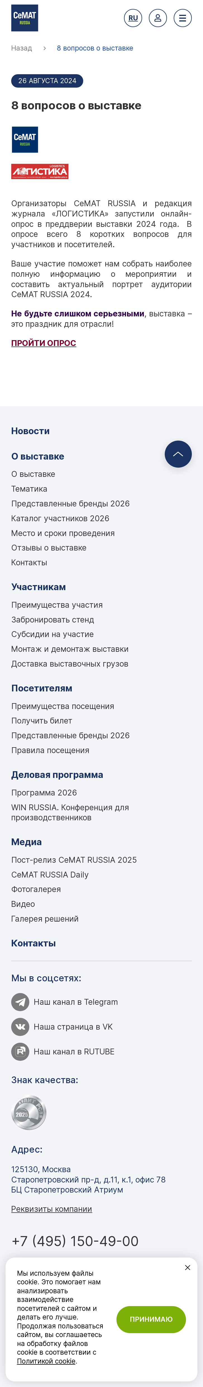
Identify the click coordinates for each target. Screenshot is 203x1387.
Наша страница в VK (62, 1027)
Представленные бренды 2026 (70, 503)
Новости (30, 431)
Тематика (29, 489)
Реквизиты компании (51, 1209)
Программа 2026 (44, 792)
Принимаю (151, 1319)
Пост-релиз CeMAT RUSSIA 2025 (74, 860)
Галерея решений (45, 919)
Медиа (26, 841)
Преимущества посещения (62, 706)
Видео (23, 904)
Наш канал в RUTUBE (63, 1052)
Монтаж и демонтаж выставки (70, 649)
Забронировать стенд (52, 619)
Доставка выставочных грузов (69, 664)
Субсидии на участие (52, 634)
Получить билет (41, 720)
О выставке (37, 456)
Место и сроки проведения (63, 533)
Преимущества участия (57, 605)
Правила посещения (50, 750)
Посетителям (41, 688)
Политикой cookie (46, 1361)
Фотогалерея (36, 889)
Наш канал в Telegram (64, 1002)
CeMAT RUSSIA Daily (50, 874)
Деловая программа (57, 774)
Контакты (29, 562)
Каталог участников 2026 (60, 518)
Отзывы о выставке (49, 547)
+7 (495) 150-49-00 (75, 1241)
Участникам (38, 586)
